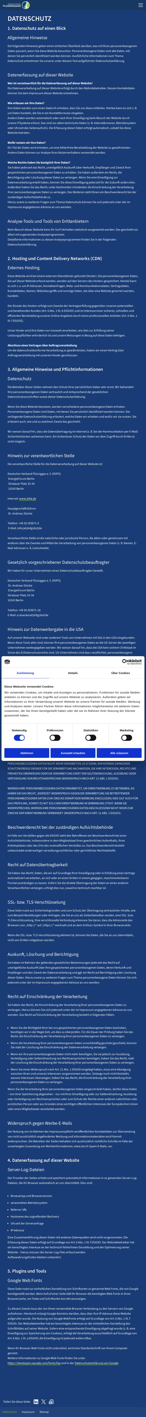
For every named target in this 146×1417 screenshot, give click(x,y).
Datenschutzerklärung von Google (96, 1363)
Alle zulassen (119, 753)
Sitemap (43, 1412)
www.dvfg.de (27, 499)
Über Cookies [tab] (120, 672)
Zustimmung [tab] (25, 672)
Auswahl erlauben (73, 753)
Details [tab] (73, 672)
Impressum (27, 1412)
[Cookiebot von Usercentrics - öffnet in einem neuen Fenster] (125, 662)
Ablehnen (26, 753)
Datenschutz (9, 1412)
